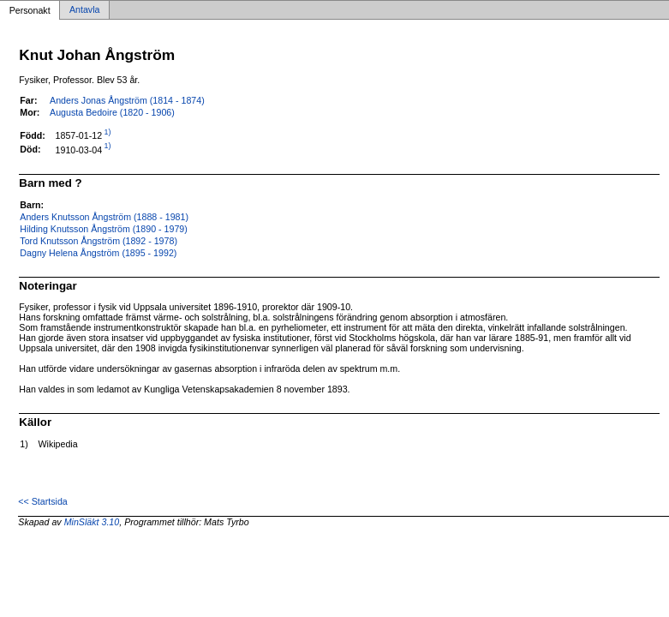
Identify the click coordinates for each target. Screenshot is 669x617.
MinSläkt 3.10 (92, 522)
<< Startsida (42, 501)
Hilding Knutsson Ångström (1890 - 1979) (103, 229)
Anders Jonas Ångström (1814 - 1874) (127, 100)
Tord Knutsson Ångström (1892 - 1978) (98, 241)
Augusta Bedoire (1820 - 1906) (112, 112)
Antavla (84, 10)
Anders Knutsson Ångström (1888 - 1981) (104, 217)
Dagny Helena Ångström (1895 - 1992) (98, 253)
